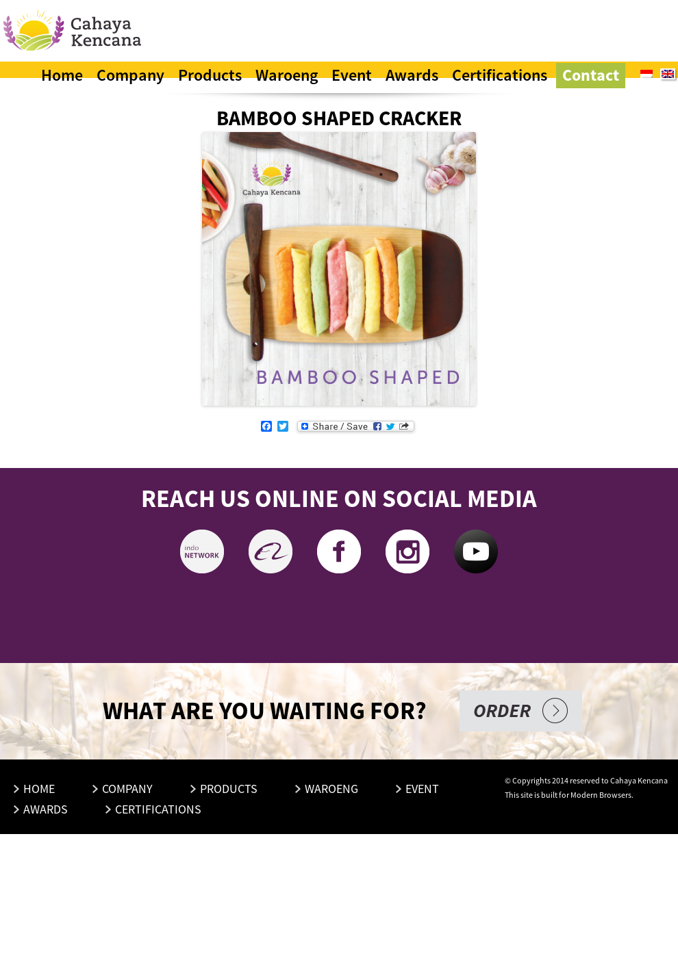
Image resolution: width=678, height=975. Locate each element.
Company (130, 75)
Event (351, 75)
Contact (590, 75)
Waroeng (286, 75)
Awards (412, 75)
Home (62, 75)
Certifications (499, 75)
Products (210, 75)
